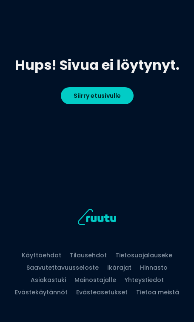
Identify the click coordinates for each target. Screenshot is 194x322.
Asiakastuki (48, 280)
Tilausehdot (88, 255)
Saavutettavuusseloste (62, 267)
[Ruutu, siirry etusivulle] (97, 218)
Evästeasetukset (102, 292)
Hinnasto (154, 267)
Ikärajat (119, 267)
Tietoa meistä (157, 292)
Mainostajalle (95, 280)
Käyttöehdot (41, 255)
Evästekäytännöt (41, 292)
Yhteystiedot (144, 280)
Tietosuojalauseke (143, 255)
